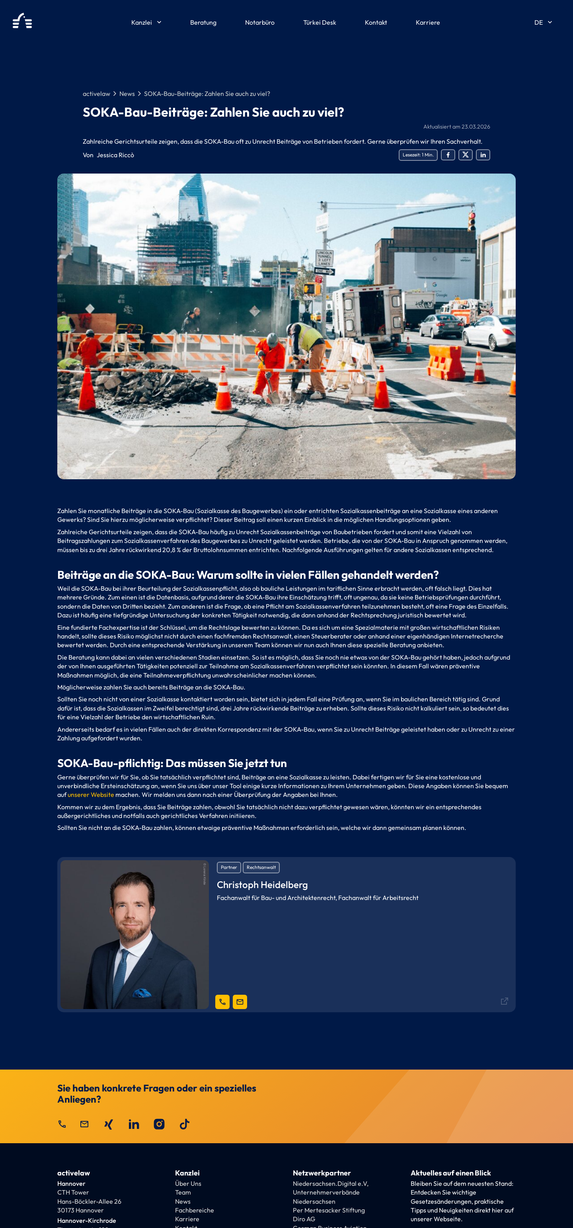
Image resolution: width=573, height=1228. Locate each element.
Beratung (203, 22)
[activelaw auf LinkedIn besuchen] (133, 1124)
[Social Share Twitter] (465, 154)
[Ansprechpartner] (286, 934)
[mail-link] (240, 1002)
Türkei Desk (319, 22)
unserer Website (91, 794)
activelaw (96, 94)
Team (183, 1192)
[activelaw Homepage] (22, 22)
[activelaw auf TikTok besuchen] (184, 1124)
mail (84, 1124)
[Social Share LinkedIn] (483, 154)
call (62, 1124)
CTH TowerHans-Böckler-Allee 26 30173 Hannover (89, 1201)
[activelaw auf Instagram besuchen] (159, 1124)
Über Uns (188, 1183)
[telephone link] (222, 1002)
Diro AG (304, 1219)
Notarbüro (260, 22)
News (127, 94)
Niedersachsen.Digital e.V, (330, 1183)
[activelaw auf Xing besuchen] (108, 1124)
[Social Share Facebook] (448, 154)
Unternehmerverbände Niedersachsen (326, 1196)
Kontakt (376, 22)
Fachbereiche (194, 1210)
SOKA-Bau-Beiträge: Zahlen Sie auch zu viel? (207, 94)
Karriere (428, 22)
